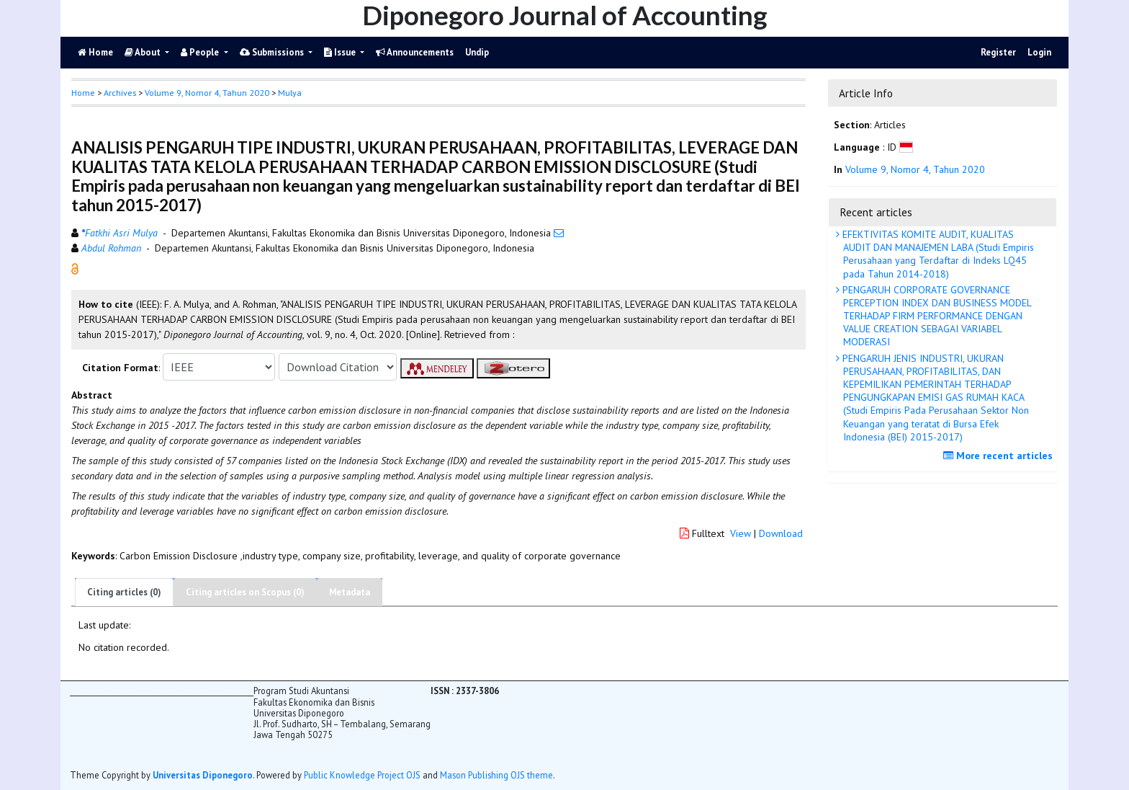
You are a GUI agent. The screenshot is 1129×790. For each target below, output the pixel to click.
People (201, 52)
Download (781, 533)
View (740, 533)
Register (998, 52)
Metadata (349, 592)
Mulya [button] (290, 92)
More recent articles (1000, 455)
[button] (74, 268)
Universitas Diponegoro (203, 775)
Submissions (273, 52)
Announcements (415, 52)
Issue (341, 52)
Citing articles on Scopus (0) (245, 592)
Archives (120, 92)
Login (1039, 52)
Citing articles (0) (124, 592)
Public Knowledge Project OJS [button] (362, 775)
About (144, 52)
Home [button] (83, 92)
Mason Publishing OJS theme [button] (496, 775)
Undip (477, 52)
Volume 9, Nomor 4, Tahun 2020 (207, 92)
